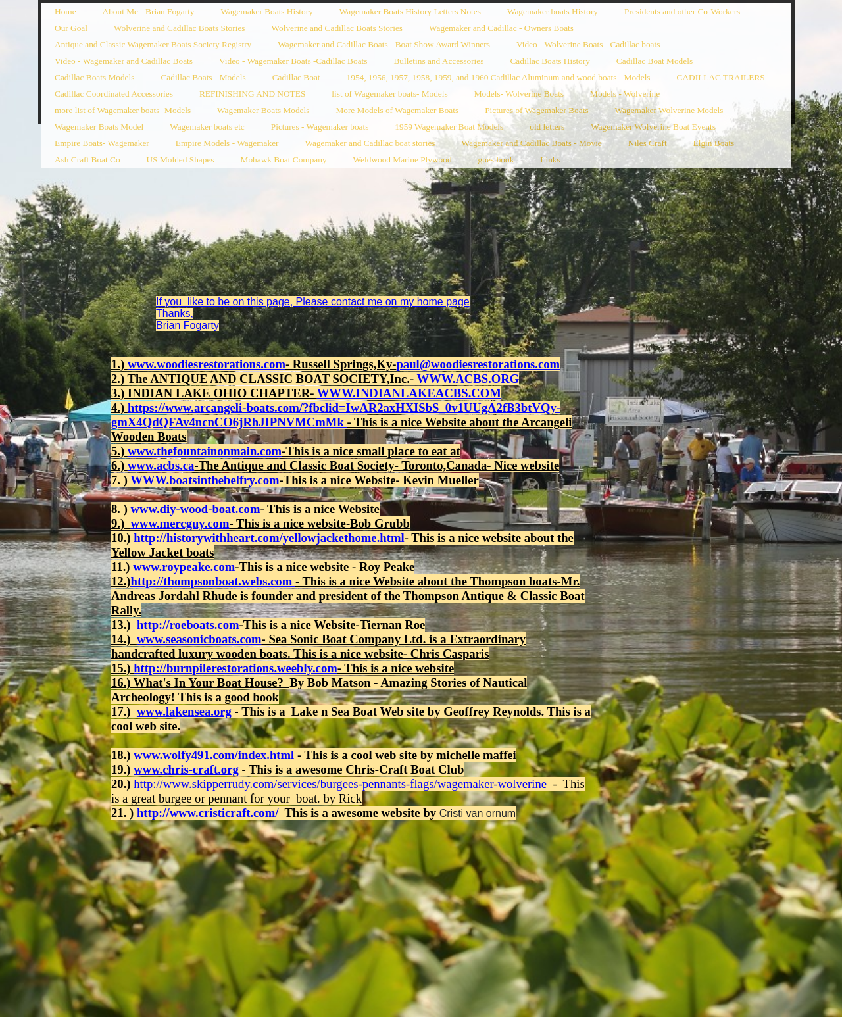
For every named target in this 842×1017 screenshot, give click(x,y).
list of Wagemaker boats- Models (389, 94)
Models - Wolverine (625, 94)
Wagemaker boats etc (207, 127)
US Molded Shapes (180, 159)
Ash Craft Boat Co (87, 159)
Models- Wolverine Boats (519, 94)
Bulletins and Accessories (438, 61)
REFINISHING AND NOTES (252, 94)
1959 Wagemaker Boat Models (449, 127)
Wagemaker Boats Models (263, 110)
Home (65, 11)
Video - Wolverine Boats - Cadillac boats (588, 44)
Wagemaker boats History (552, 11)
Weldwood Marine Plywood (402, 159)
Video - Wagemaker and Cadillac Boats (124, 61)
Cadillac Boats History (549, 61)
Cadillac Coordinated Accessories (114, 94)
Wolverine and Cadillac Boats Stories (179, 28)
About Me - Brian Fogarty (149, 11)
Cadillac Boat (296, 77)
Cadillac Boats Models (94, 77)
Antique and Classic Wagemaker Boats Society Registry (153, 44)
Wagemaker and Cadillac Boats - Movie (532, 143)
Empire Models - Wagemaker (227, 143)
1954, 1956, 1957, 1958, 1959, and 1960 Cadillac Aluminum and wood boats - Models (499, 77)
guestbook (496, 159)
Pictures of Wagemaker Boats (536, 110)
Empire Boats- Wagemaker (102, 143)
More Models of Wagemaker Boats (396, 110)
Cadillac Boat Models (654, 61)
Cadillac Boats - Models (203, 77)
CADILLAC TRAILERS (721, 77)
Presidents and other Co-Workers (682, 11)
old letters (547, 127)
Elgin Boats (714, 143)
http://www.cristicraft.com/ (208, 813)
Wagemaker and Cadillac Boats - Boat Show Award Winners (384, 44)
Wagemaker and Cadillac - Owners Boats (501, 28)
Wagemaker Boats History (267, 11)
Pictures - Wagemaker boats (320, 127)
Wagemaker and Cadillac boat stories (370, 143)
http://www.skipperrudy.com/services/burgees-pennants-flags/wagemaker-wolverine (340, 784)
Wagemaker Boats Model (99, 127)
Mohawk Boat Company (284, 159)
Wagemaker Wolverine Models (669, 110)
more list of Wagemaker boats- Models (123, 110)
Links (550, 159)
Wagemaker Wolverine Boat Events (653, 127)
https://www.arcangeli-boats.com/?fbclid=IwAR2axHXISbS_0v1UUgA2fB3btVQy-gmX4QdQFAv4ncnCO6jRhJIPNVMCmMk (335, 415)
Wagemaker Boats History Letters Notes (410, 11)
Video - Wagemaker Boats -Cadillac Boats (293, 61)
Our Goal (71, 28)
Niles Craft (647, 143)
